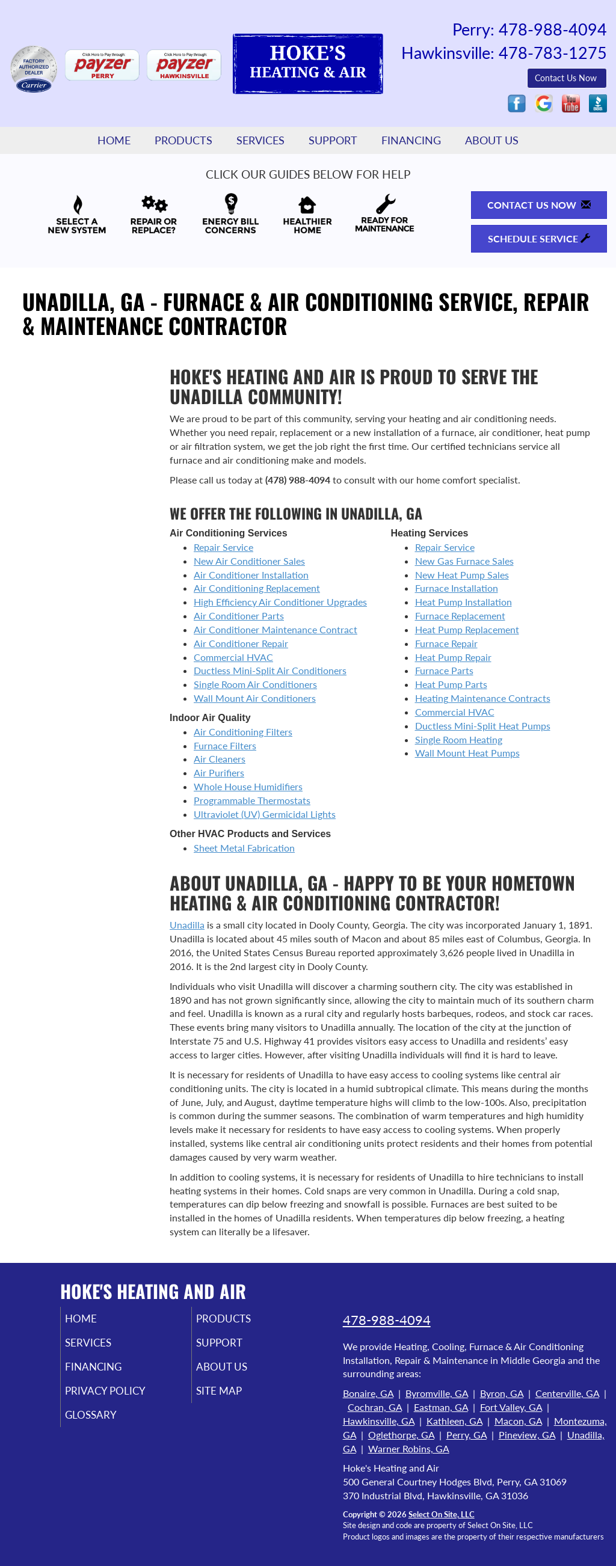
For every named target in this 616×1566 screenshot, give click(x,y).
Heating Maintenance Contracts (482, 698)
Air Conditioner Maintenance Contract (275, 629)
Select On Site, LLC (441, 1514)
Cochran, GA (375, 1407)
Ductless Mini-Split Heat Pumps (482, 725)
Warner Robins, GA (408, 1448)
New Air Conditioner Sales (249, 561)
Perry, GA (466, 1434)
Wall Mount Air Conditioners (255, 698)
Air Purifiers (219, 772)
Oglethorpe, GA (401, 1434)
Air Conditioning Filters (243, 731)
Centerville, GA (567, 1393)
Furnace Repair (446, 643)
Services (260, 140)
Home (114, 140)
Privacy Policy (123, 1397)
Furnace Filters (225, 745)
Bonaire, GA (368, 1393)
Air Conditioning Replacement (257, 588)
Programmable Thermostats (252, 800)
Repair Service (223, 547)
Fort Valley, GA (511, 1407)
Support (333, 140)
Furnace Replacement (460, 615)
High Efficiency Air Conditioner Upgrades (280, 601)
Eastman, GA (441, 1407)
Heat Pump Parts (451, 684)
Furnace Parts (444, 670)
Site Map (235, 1397)
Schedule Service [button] (539, 238)
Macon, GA (518, 1420)
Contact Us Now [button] (567, 78)
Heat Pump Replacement (467, 629)
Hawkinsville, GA (378, 1420)
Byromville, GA (436, 1393)
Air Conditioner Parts (239, 615)
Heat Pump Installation (463, 601)
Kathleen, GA (454, 1420)
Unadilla (187, 924)
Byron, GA (501, 1393)
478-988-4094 (387, 1320)
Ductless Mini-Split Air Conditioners (270, 670)
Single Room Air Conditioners (255, 684)
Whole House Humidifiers (248, 786)
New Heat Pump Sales (462, 574)
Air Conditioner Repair (241, 643)
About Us (492, 140)
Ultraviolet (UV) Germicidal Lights (265, 814)
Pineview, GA (527, 1434)
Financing (411, 140)
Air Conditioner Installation (251, 574)
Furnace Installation (456, 588)
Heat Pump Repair (453, 657)
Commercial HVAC (233, 657)
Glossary (107, 1423)
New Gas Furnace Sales (464, 561)
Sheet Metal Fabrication (244, 847)
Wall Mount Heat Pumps (467, 752)
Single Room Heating (458, 739)
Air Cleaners (219, 758)
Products (183, 140)
